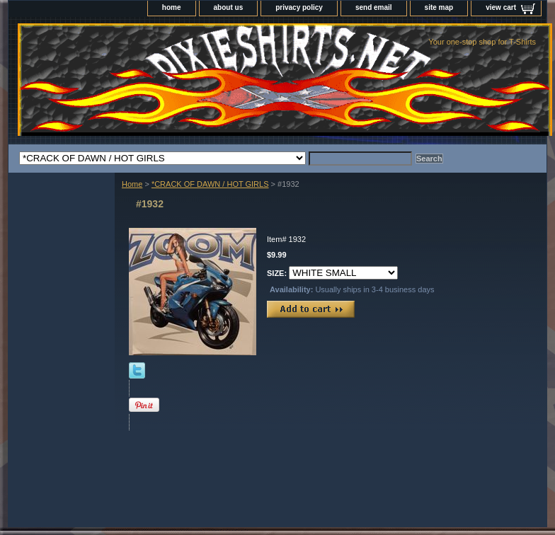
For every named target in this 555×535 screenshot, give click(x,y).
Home (132, 184)
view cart (501, 7)
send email (373, 7)
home (171, 7)
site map (439, 7)
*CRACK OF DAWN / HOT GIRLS (210, 184)
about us (229, 7)
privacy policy (299, 7)
